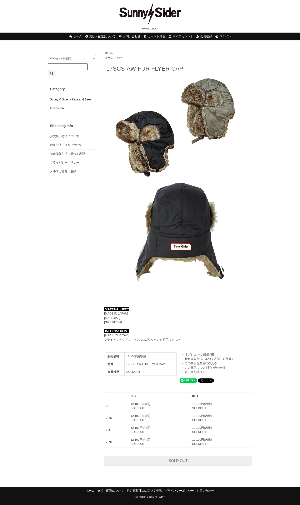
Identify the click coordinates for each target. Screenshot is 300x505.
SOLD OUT (178, 461)
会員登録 (204, 36)
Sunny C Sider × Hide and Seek (70, 99)
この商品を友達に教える (201, 363)
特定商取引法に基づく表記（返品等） (209, 358)
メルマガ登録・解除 (63, 171)
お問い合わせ (129, 36)
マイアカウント (180, 36)
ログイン (223, 36)
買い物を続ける (195, 372)
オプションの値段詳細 (199, 354)
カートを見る (154, 36)
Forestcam (57, 108)
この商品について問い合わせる (205, 367)
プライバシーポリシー (64, 162)
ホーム (75, 36)
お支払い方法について (64, 136)
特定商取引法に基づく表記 (67, 153)
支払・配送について (100, 36)
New (119, 57)
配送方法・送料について (66, 145)
